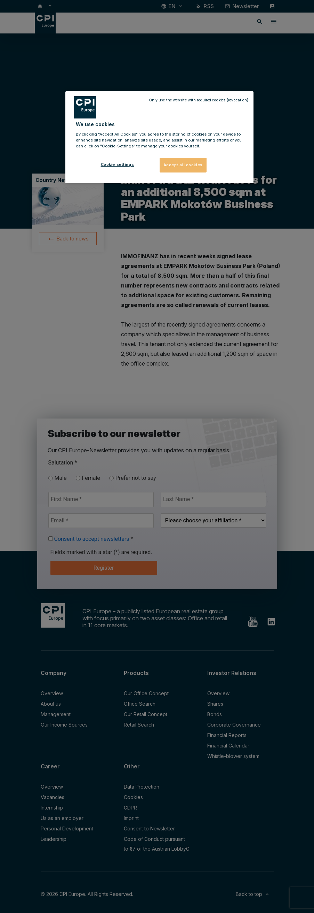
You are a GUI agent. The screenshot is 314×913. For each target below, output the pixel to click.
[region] (159, 137)
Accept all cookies (183, 164)
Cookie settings (117, 164)
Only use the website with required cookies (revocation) (199, 100)
